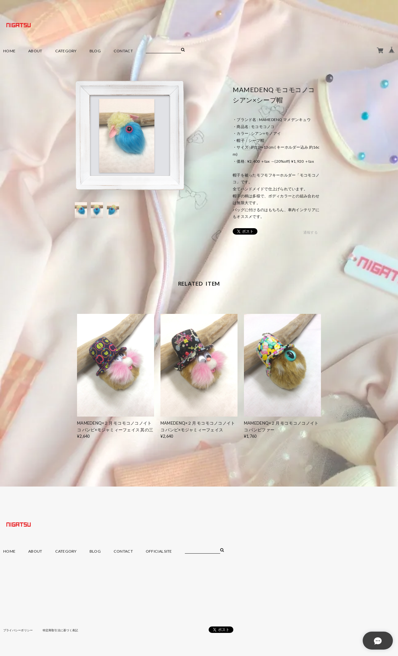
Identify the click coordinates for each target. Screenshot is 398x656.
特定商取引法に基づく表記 (65, 630)
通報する (310, 232)
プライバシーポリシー (19, 630)
